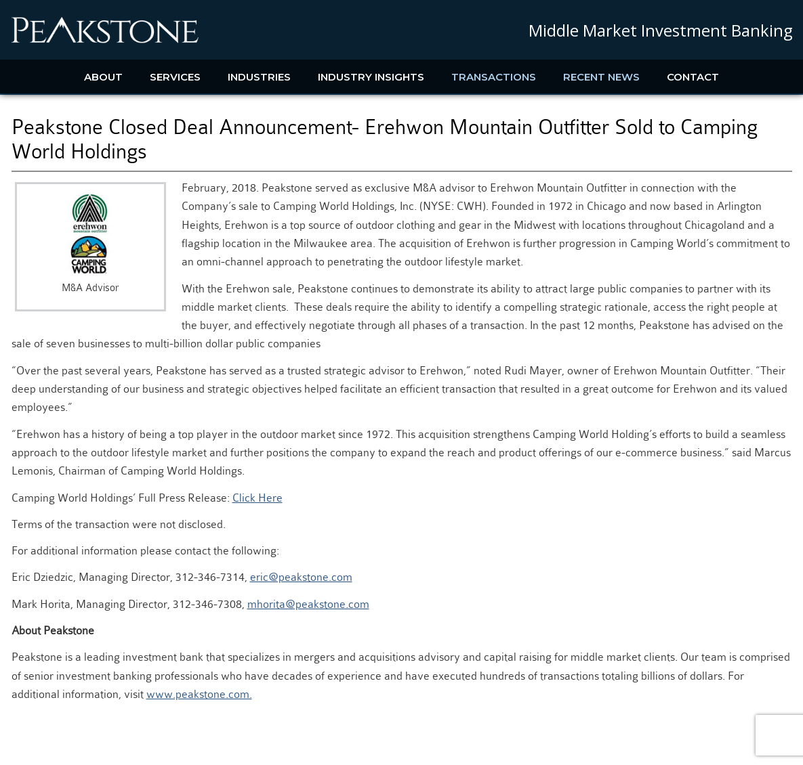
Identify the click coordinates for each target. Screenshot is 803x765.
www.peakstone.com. (199, 694)
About (103, 76)
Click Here (257, 497)
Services (175, 76)
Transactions (493, 76)
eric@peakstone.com (301, 577)
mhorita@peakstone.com (308, 604)
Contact (693, 76)
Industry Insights (371, 76)
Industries (259, 76)
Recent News (601, 76)
